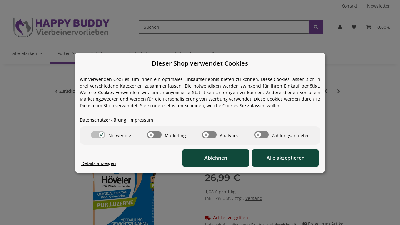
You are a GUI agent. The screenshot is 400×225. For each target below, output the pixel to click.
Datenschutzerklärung (103, 120)
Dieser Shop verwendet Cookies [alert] (200, 63)
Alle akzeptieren (287, 157)
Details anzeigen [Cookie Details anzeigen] (98, 163)
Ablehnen (222, 157)
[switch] (98, 134)
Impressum (141, 120)
